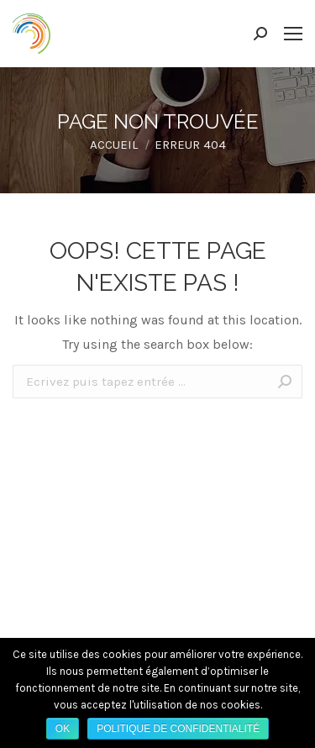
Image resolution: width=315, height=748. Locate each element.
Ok (62, 729)
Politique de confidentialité (178, 729)
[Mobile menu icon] (293, 33)
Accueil (114, 144)
